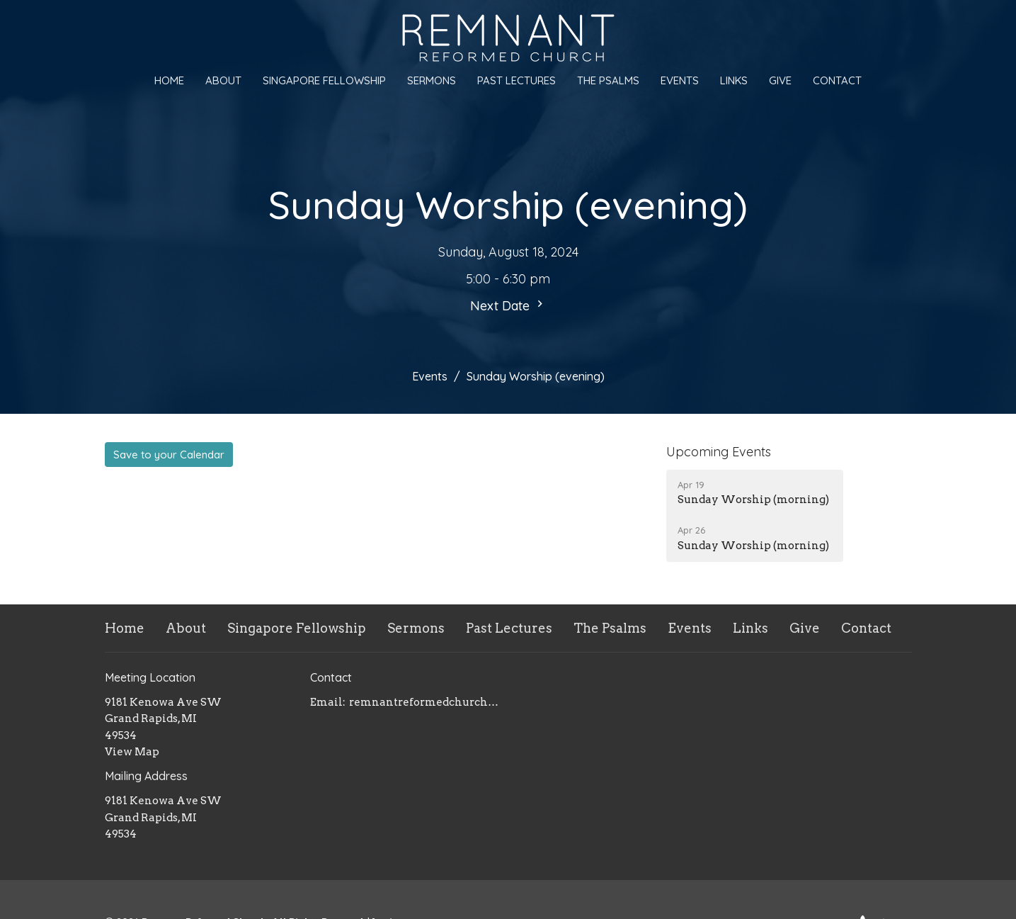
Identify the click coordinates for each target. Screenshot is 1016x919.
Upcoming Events (718, 452)
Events (680, 80)
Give (780, 80)
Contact (837, 80)
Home (169, 80)
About (223, 80)
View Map (132, 751)
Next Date (508, 305)
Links (734, 80)
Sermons (431, 80)
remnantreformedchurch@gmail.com (425, 702)
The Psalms (608, 80)
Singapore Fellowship (324, 80)
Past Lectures (516, 80)
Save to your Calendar (168, 454)
